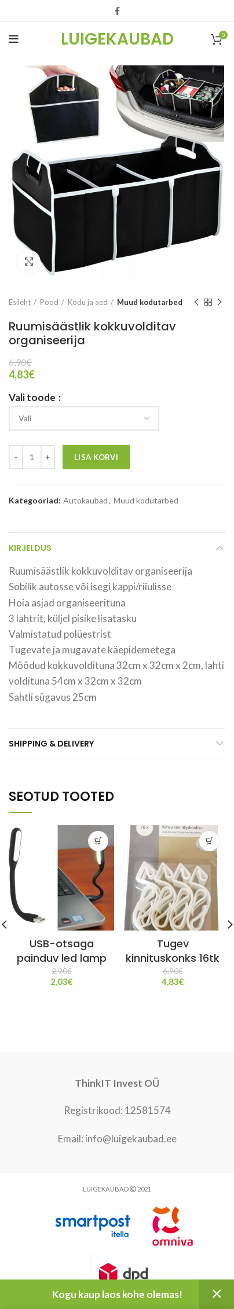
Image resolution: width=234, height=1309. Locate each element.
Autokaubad (85, 500)
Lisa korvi (96, 457)
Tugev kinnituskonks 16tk (173, 950)
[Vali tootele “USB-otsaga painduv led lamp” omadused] (98, 841)
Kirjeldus (30, 548)
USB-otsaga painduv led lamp (62, 950)
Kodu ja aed (88, 302)
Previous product (196, 302)
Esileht (20, 302)
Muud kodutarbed (149, 302)
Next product (219, 302)
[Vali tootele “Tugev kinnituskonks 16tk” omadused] (209, 841)
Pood (49, 302)
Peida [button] (216, 1294)
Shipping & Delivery (51, 743)
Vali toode (33, 397)
